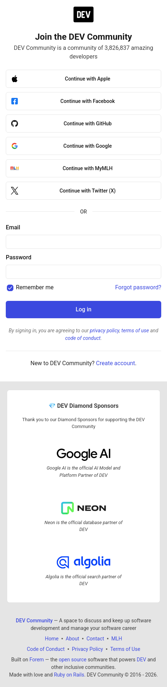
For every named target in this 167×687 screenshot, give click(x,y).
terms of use (135, 330)
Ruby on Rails (69, 674)
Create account (115, 363)
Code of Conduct (46, 649)
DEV (141, 659)
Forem (36, 659)
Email (13, 227)
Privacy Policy (87, 649)
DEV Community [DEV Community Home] (34, 620)
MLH (116, 638)
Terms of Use (125, 649)
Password (18, 257)
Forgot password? (138, 287)
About (72, 638)
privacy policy (104, 330)
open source (72, 659)
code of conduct (82, 338)
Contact (95, 638)
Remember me (34, 287)
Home (52, 638)
